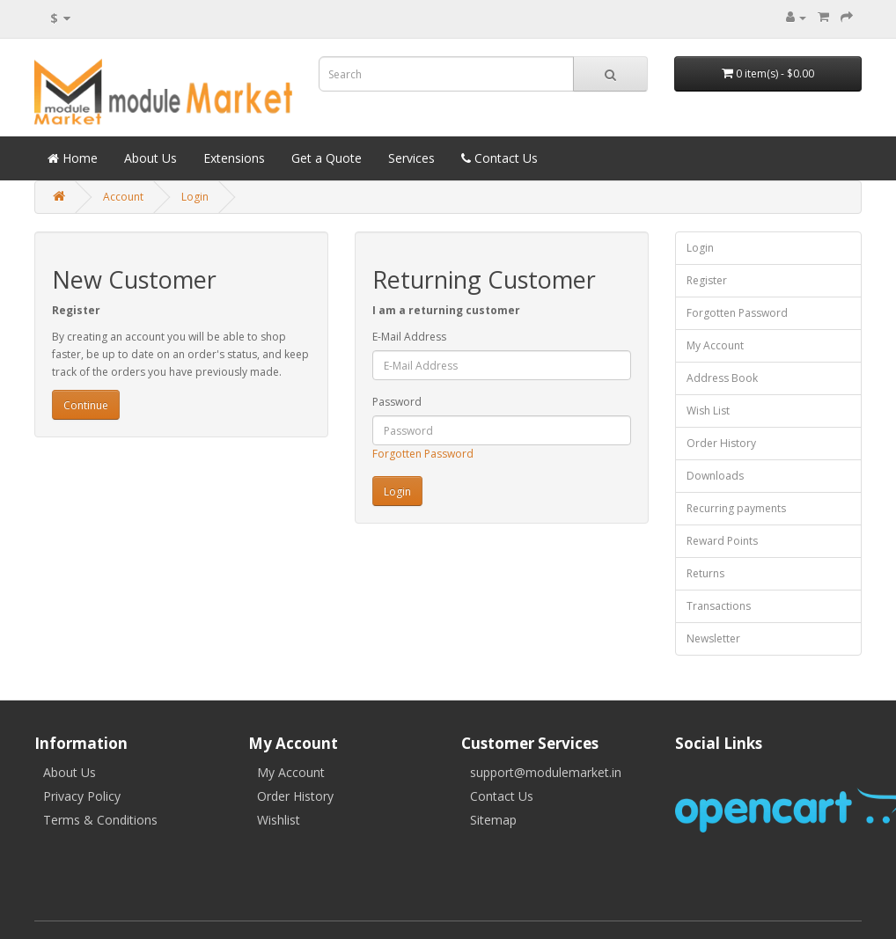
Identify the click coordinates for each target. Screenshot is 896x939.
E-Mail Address (409, 336)
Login (195, 196)
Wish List (708, 410)
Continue (85, 405)
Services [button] (411, 158)
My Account (715, 345)
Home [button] (73, 158)
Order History (721, 443)
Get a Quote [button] (326, 158)
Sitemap (493, 819)
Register (707, 280)
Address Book (722, 377)
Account (123, 196)
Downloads (715, 475)
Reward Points (722, 540)
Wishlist (278, 819)
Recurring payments (736, 508)
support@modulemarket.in (545, 772)
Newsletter (713, 638)
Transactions (719, 605)
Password (397, 401)
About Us (69, 772)
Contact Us (501, 796)
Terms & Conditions (100, 819)
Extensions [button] (234, 158)
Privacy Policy (82, 796)
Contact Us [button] (499, 158)
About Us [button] (150, 158)
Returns (705, 573)
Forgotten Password (423, 453)
